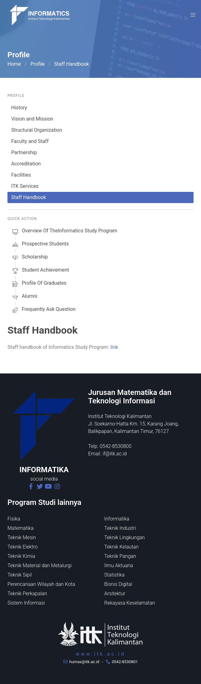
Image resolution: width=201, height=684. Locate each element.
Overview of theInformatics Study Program (64, 232)
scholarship (29, 258)
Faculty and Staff (30, 141)
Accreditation (26, 164)
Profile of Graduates (38, 284)
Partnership (24, 152)
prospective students (40, 245)
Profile (37, 64)
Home (14, 64)
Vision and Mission (32, 119)
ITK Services (25, 186)
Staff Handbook (28, 197)
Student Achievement (40, 271)
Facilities (21, 175)
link (114, 347)
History (19, 108)
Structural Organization (36, 130)
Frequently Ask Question (43, 310)
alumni (24, 297)
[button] (193, 15)
